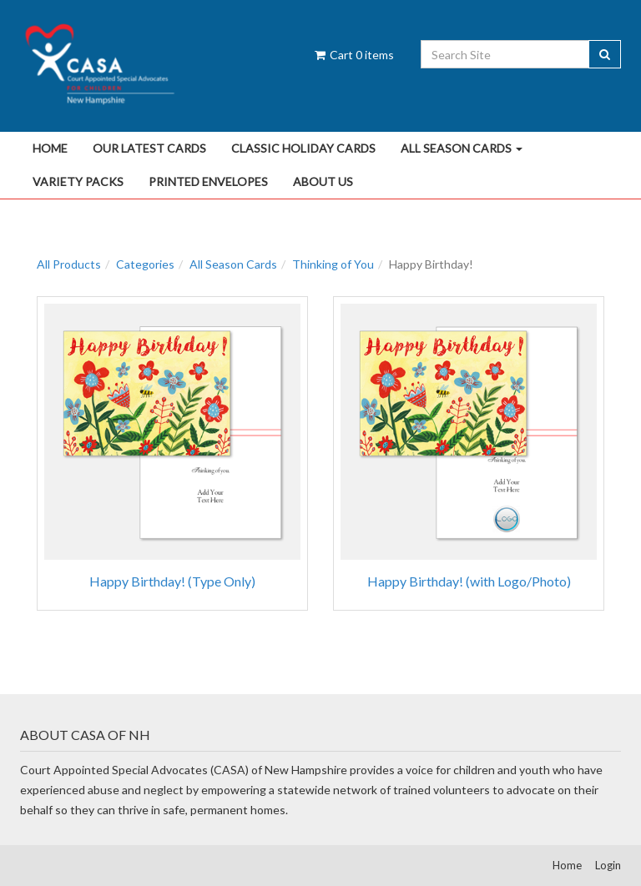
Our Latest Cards (149, 148)
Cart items (353, 55)
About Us (323, 181)
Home (50, 148)
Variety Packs (78, 181)
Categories (145, 264)
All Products (69, 264)
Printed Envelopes (208, 181)
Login (608, 865)
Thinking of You (333, 264)
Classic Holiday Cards (303, 148)
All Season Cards (461, 148)
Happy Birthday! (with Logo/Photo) (469, 581)
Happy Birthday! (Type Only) (172, 581)
